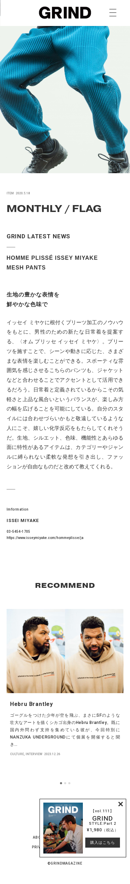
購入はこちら (102, 842)
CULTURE (17, 754)
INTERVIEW (34, 754)
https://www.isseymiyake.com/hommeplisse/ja (45, 538)
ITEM (10, 193)
